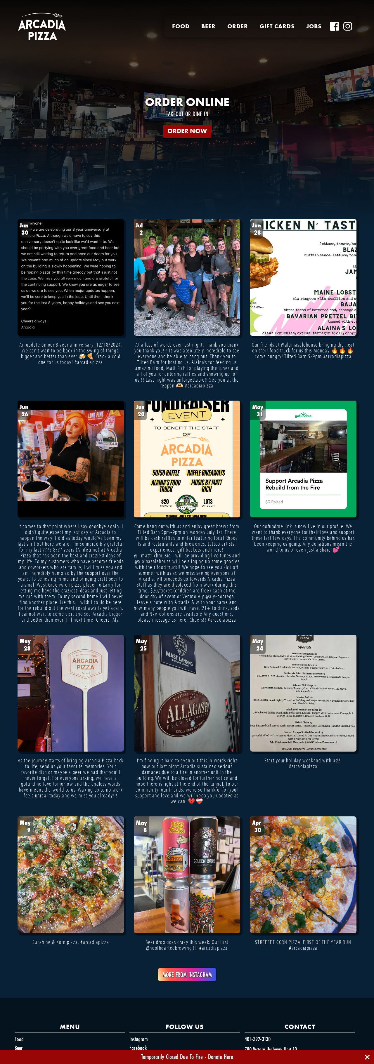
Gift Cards (277, 26)
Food (181, 26)
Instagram (138, 1039)
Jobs (313, 26)
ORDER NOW (187, 131)
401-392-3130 (258, 1039)
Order (237, 26)
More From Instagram (187, 974)
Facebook (138, 1047)
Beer (208, 26)
